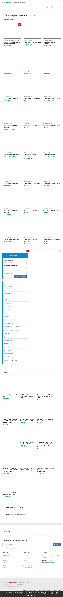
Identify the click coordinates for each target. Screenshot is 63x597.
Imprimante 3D (7, 306)
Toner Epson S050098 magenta (10, 126)
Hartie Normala (8, 340)
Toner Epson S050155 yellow (12, 154)
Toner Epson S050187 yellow (51, 183)
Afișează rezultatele (20, 276)
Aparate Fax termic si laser (11, 310)
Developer (6, 333)
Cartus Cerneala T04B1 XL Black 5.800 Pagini (12, 42)
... (52, 251)
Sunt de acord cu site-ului (13, 549)
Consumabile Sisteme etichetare (12, 326)
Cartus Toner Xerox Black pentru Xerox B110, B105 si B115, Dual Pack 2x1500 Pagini (45, 444)
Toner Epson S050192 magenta (30, 240)
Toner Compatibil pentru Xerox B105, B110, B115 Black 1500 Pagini (9, 421)
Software (6, 283)
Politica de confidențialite (44, 590)
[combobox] (15, 262)
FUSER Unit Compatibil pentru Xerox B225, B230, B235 (27, 396)
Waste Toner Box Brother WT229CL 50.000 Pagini (27, 469)
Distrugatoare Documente (10, 360)
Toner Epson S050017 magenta (49, 42)
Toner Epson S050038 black (51, 71)
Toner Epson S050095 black (32, 98)
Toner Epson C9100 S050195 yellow (51, 240)
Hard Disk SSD (8, 357)
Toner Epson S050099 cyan (32, 125)
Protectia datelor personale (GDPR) (29, 590)
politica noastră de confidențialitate (46, 593)
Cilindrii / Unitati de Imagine (11, 330)
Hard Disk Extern (8, 353)
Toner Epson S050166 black (12, 183)
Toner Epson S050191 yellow (12, 239)
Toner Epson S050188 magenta (10, 211)
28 (55, 251)
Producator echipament (10, 265)
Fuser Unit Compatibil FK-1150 (10, 395)
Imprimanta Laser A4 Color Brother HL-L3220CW (10, 493)
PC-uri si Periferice (9, 286)
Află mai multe (50, 537)
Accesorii (6, 347)
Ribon (5, 336)
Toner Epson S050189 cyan (32, 210)
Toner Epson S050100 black (51, 125)
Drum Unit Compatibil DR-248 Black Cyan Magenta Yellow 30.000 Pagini (45, 470)
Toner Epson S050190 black (51, 210)
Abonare (56, 544)
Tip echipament (8, 260)
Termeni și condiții (57, 590)
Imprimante (7, 303)
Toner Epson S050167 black (32, 183)
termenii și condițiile (16, 548)
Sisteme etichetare (8, 323)
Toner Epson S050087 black (12, 98)
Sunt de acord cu (16, 547)
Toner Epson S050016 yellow (32, 42)
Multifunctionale (8, 300)
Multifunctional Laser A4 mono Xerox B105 (27, 443)
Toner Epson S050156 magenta (30, 155)
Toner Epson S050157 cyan (51, 154)
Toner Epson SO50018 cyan (12, 71)
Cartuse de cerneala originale (11, 40)
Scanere (6, 313)
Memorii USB (7, 350)
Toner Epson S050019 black (32, 71)
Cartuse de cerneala (9, 320)
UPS (5, 296)
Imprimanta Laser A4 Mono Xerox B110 (45, 420)
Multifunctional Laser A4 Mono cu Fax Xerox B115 (27, 420)
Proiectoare (7, 293)
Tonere (5, 289)
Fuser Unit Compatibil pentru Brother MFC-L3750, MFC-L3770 (45, 396)
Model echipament (9, 271)
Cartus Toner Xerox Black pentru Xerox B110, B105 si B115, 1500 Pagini (10, 470)
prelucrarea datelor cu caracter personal (21, 546)
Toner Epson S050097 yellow (51, 98)
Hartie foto (6, 343)
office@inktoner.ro (49, 562)
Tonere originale (28, 40)
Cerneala (6, 316)
